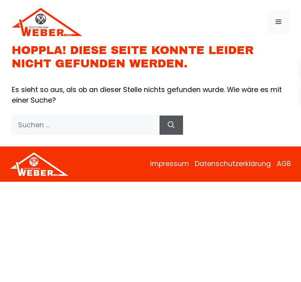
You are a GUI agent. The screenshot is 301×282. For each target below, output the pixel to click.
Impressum (169, 163)
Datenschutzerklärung (233, 163)
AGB (284, 163)
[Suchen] (171, 125)
